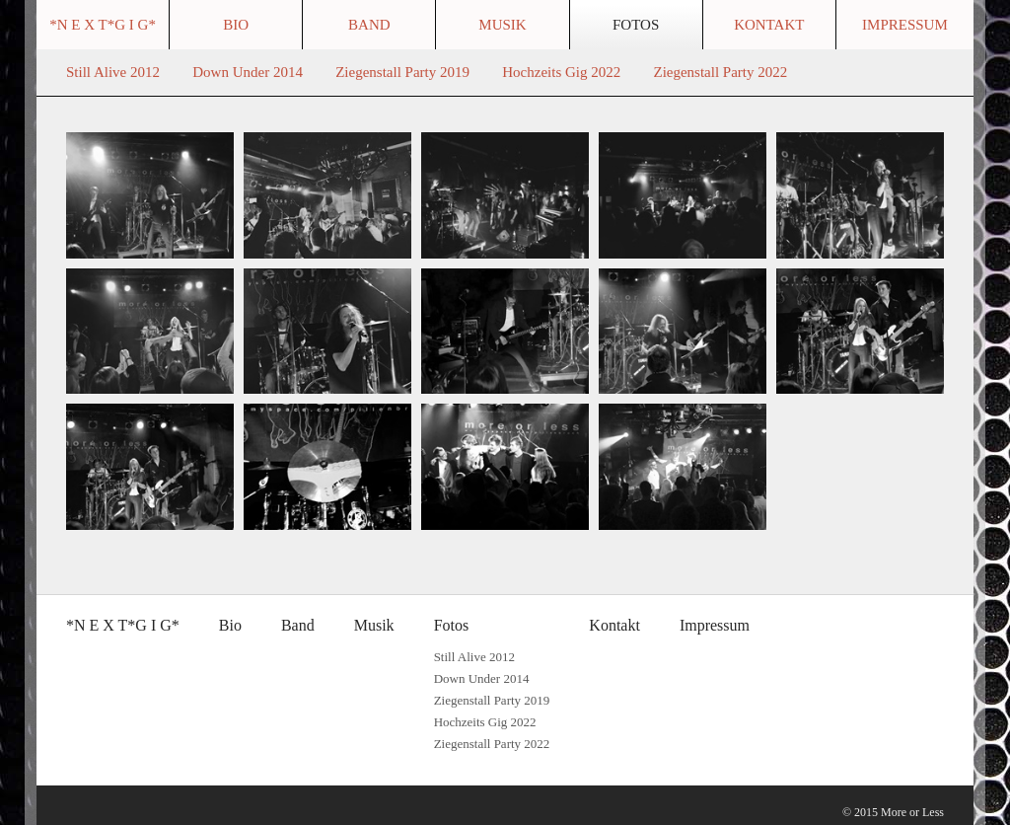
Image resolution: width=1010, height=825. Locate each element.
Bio (236, 25)
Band (369, 25)
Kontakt (769, 25)
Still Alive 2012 (113, 72)
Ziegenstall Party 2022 (720, 72)
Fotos (636, 25)
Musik (502, 25)
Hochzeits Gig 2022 (561, 72)
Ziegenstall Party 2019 (402, 72)
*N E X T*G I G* (102, 25)
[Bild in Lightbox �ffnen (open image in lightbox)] (150, 195)
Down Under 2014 (247, 72)
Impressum (905, 25)
